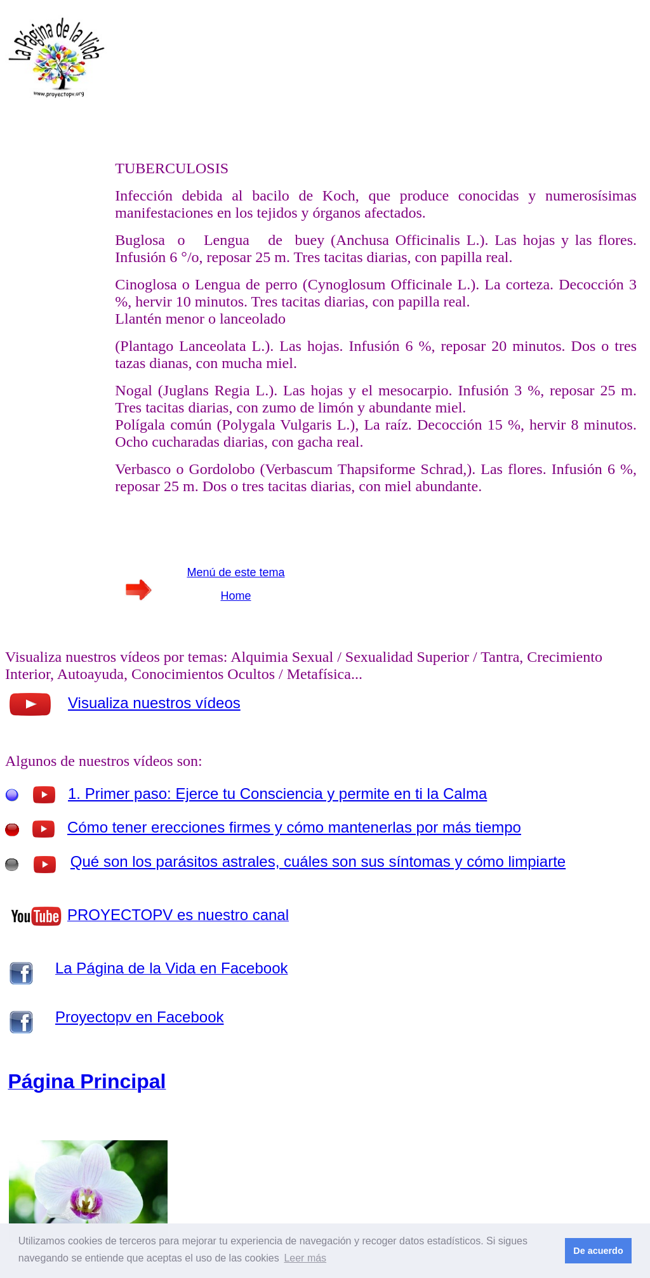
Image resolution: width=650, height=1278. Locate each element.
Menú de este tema (235, 572)
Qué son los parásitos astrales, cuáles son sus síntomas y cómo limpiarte (318, 861)
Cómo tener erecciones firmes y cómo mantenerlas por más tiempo (294, 827)
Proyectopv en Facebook (139, 1016)
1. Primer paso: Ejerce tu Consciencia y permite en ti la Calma (277, 793)
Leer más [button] (305, 1258)
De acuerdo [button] (598, 1251)
